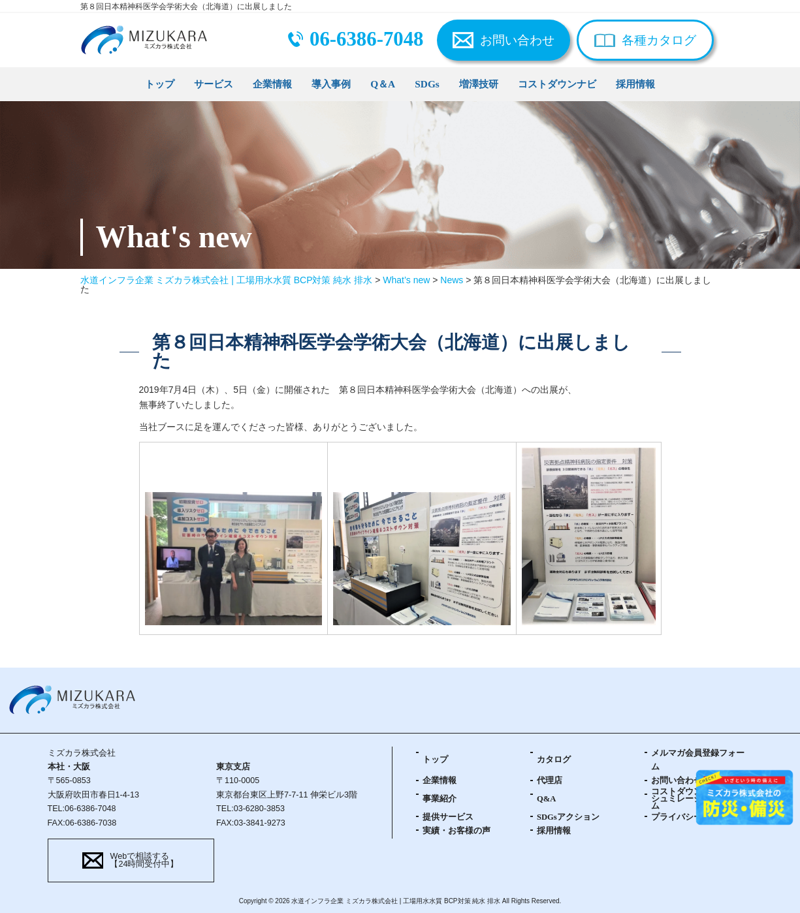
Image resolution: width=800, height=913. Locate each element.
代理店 (549, 780)
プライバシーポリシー (693, 817)
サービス (213, 83)
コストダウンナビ (557, 83)
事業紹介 (439, 798)
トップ (159, 83)
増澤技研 (478, 83)
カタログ (554, 759)
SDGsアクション (568, 817)
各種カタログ (659, 40)
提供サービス (448, 817)
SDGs (427, 83)
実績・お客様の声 (456, 830)
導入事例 (331, 83)
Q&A (546, 798)
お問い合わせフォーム (693, 780)
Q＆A (382, 83)
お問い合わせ (517, 40)
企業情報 (272, 83)
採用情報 (635, 83)
